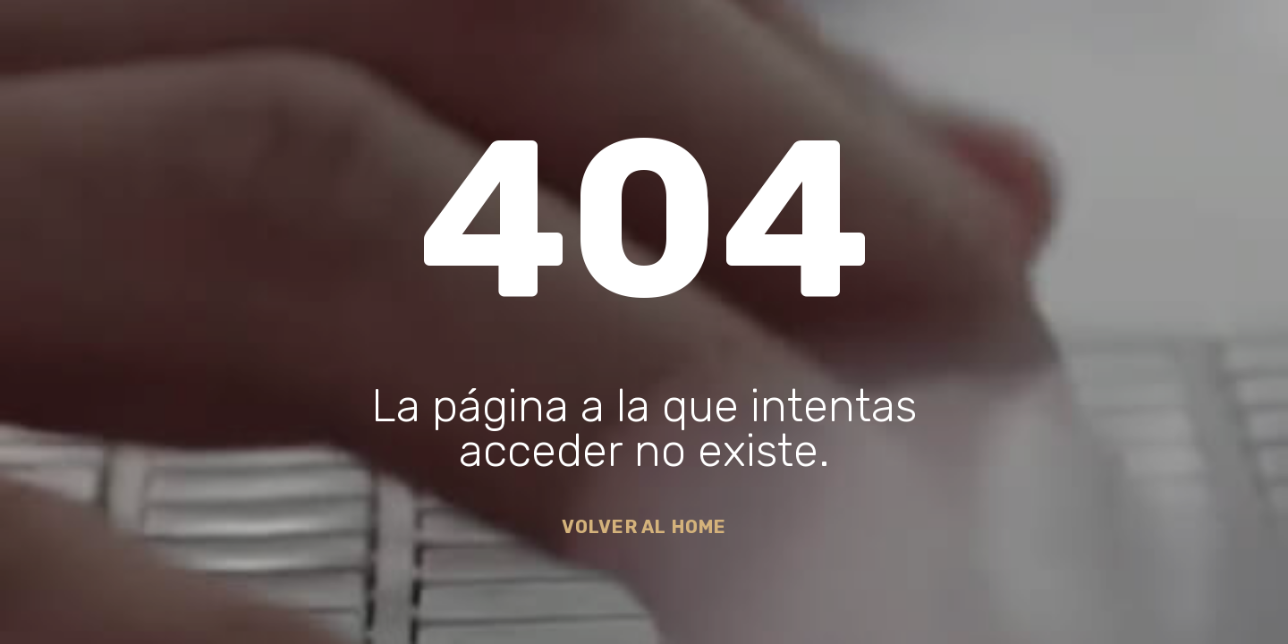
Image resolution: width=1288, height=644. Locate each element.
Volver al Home (644, 527)
